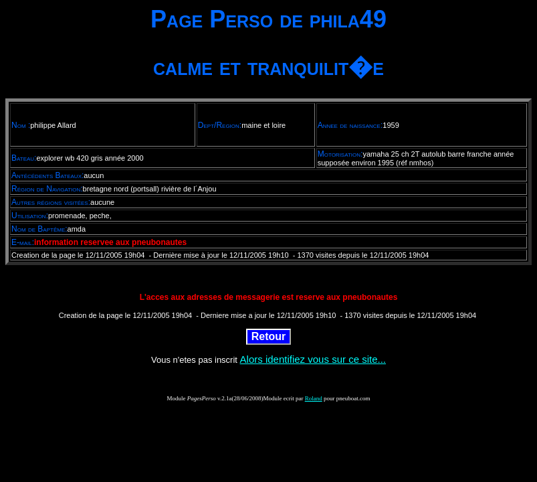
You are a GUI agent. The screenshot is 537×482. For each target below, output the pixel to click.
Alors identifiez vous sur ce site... (313, 359)
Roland (313, 398)
